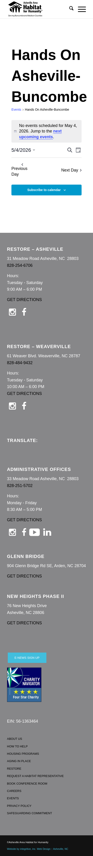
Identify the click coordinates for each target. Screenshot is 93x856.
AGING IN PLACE (19, 761)
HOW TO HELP (17, 746)
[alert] (46, 131)
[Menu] (79, 9)
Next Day (71, 170)
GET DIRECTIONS (24, 299)
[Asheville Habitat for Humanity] (38, 9)
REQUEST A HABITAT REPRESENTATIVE (35, 776)
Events (16, 109)
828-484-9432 (20, 362)
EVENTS (13, 798)
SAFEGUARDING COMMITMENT (29, 813)
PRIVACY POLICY (19, 806)
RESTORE (14, 768)
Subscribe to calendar (44, 190)
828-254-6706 (20, 265)
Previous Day (19, 170)
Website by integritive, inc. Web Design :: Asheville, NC (37, 849)
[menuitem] (69, 9)
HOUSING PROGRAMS (23, 753)
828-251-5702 (20, 485)
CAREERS (14, 791)
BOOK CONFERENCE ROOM (27, 783)
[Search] (69, 9)
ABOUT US (14, 739)
